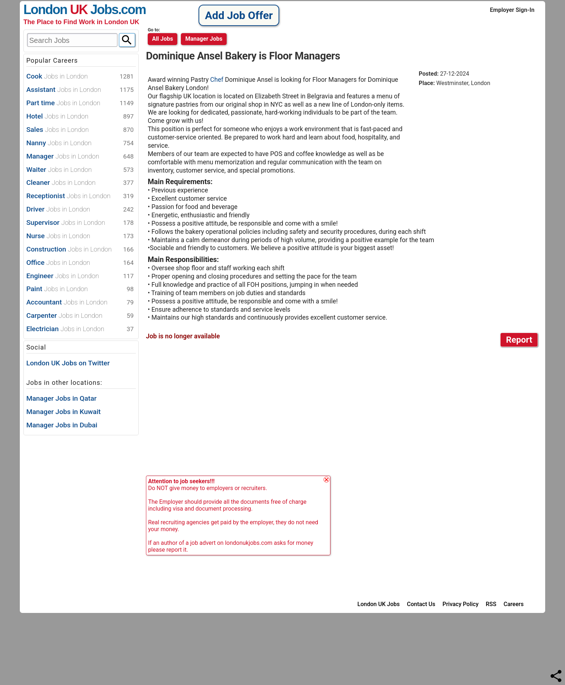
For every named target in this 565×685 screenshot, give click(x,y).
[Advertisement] (479, 147)
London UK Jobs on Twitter (68, 363)
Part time (80, 103)
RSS (491, 604)
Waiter (80, 170)
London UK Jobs (378, 604)
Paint (80, 289)
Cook (80, 76)
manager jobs (203, 38)
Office (80, 263)
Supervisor (80, 223)
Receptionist (80, 196)
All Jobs (162, 38)
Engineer (80, 276)
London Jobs (70, 9)
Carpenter (80, 316)
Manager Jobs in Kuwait (63, 412)
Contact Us (421, 604)
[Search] (127, 40)
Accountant (80, 302)
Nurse (80, 236)
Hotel (80, 116)
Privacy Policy (460, 604)
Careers (514, 604)
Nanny (80, 143)
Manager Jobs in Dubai (61, 425)
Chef (217, 79)
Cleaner (80, 183)
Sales (80, 130)
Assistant (80, 90)
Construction (80, 249)
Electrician (80, 329)
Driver (80, 209)
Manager (80, 156)
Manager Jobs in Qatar (61, 398)
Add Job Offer (239, 15)
